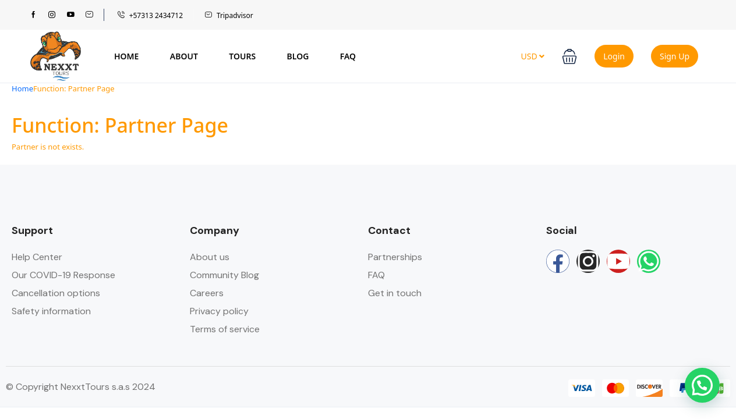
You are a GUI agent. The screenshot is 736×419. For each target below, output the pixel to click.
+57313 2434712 (150, 15)
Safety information (51, 311)
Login (614, 56)
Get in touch (395, 293)
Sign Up (674, 56)
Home (126, 56)
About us (209, 257)
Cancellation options (56, 293)
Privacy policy (219, 311)
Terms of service (225, 329)
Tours (242, 56)
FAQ (348, 56)
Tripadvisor (228, 15)
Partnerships (395, 257)
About (184, 56)
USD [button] (532, 56)
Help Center (37, 257)
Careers (207, 293)
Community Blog (224, 275)
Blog (298, 56)
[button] (569, 56)
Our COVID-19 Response (63, 275)
